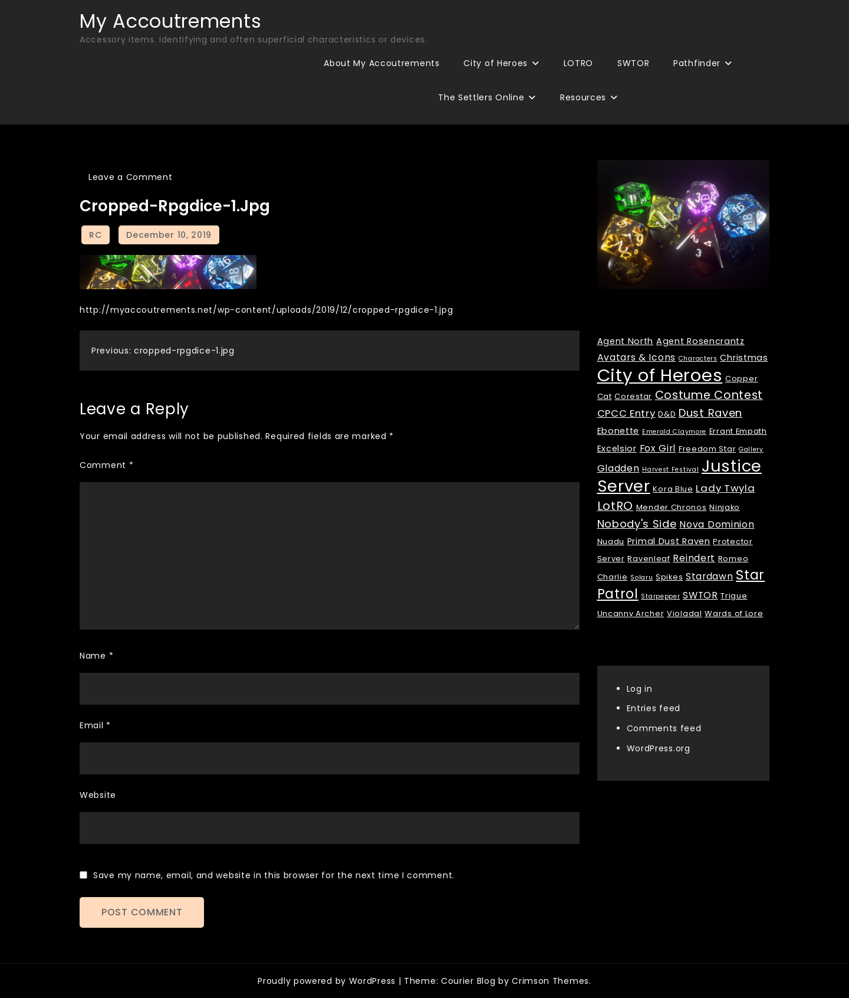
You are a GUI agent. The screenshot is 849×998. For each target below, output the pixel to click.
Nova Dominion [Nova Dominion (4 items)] (716, 524)
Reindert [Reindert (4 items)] (694, 558)
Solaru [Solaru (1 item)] (641, 577)
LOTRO (579, 63)
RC (95, 235)
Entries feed (653, 708)
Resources (583, 97)
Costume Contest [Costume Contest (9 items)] (709, 395)
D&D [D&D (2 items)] (667, 414)
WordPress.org (658, 748)
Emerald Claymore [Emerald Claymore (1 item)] (674, 431)
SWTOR (633, 63)
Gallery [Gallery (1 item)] (751, 449)
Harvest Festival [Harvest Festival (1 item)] (670, 469)
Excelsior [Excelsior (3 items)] (617, 448)
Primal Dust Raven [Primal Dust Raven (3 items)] (668, 541)
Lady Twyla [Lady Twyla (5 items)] (725, 488)
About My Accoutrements (381, 63)
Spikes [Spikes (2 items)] (669, 577)
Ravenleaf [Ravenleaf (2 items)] (648, 558)
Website (98, 795)
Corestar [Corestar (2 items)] (633, 396)
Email (95, 725)
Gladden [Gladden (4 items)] (618, 468)
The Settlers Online (481, 97)
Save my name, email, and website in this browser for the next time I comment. (274, 875)
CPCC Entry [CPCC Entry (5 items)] (626, 413)
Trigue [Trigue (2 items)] (733, 595)
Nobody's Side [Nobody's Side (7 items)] (637, 523)
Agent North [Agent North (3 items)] (625, 341)
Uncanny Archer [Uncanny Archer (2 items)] (630, 613)
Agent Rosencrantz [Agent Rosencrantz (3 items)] (700, 341)
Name (96, 656)
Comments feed (664, 728)
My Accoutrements (170, 21)
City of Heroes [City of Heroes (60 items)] (660, 375)
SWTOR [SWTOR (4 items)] (700, 595)
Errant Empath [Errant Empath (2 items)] (738, 431)
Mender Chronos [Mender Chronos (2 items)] (671, 507)
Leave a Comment (130, 177)
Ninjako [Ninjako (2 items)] (724, 507)
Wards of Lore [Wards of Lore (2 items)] (734, 613)
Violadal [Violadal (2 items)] (684, 613)
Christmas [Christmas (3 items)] (744, 358)
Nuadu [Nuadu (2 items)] (611, 541)
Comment (106, 465)
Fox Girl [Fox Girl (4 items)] (658, 448)
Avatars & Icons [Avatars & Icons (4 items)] (636, 357)
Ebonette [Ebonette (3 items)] (618, 431)
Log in (640, 689)
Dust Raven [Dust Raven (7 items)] (710, 412)
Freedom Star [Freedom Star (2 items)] (707, 448)
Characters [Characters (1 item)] (698, 358)
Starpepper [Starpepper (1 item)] (660, 596)
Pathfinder (696, 63)
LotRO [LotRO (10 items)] (615, 506)
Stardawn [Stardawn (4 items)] (709, 576)
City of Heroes (495, 63)
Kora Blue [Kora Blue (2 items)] (673, 489)
